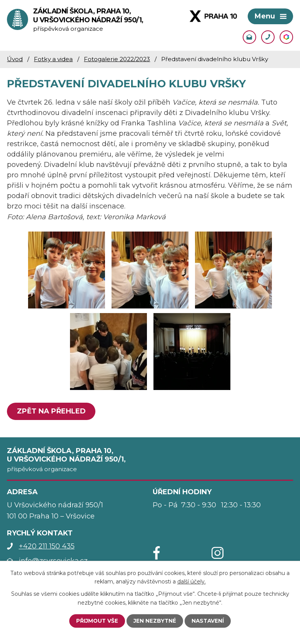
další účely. (191, 581)
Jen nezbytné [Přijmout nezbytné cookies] (154, 620)
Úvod (15, 59)
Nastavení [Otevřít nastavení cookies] (208, 620)
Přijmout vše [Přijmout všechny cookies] (96, 620)
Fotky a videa (53, 59)
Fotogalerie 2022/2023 (117, 59)
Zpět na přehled (51, 412)
